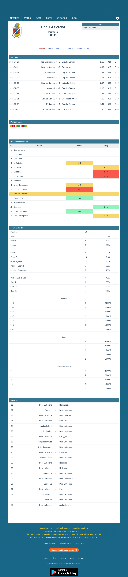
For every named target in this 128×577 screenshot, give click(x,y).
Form (49, 18)
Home (50, 48)
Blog (74, 18)
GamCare (80, 543)
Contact (81, 558)
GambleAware (50, 543)
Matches (14, 18)
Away (58, 48)
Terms (63, 558)
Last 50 (71, 48)
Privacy (54, 558)
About (71, 558)
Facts (38, 18)
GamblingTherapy (65, 543)
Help (46, 558)
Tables (27, 18)
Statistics (61, 18)
